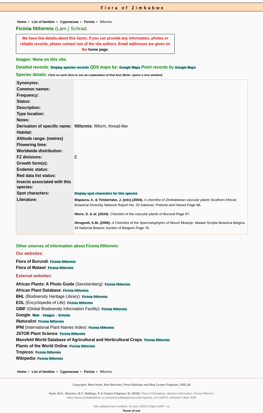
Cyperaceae (69, 22)
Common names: (33, 89)
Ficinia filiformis (63, 262)
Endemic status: (33, 169)
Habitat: (24, 132)
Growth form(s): (32, 163)
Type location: (30, 114)
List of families (43, 22)
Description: (29, 107)
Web (35, 315)
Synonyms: (28, 83)
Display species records (70, 67)
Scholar (64, 315)
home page (98, 49)
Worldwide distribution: (39, 151)
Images (48, 315)
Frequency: (28, 95)
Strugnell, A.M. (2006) (92, 223)
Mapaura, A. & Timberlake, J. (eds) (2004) (108, 200)
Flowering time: (32, 144)
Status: (24, 101)
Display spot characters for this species (106, 193)
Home (21, 22)
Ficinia (89, 22)
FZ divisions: (29, 157)
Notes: (23, 120)
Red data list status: (36, 175)
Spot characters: (33, 193)
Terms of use (131, 410)
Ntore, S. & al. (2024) (91, 214)
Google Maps (129, 67)
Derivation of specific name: (44, 126)
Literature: (27, 199)
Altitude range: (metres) (40, 138)
